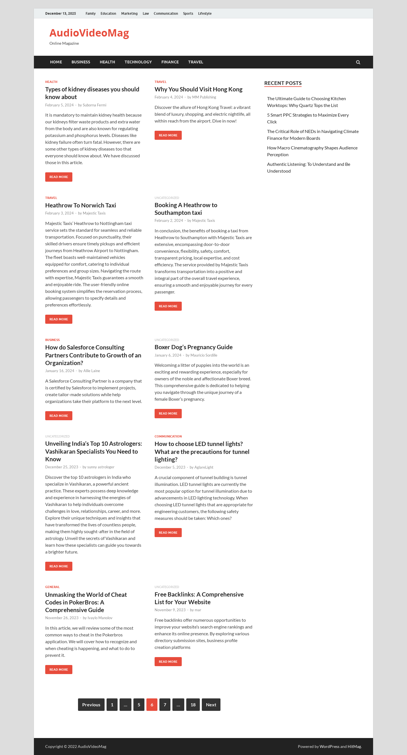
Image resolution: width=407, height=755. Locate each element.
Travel (195, 62)
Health (107, 62)
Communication (166, 13)
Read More (56, 175)
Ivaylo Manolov (100, 617)
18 (193, 704)
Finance (170, 62)
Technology (138, 62)
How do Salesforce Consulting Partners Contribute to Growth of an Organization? (93, 355)
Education (108, 13)
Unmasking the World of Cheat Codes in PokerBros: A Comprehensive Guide (86, 602)
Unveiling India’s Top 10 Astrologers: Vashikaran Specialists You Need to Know (93, 451)
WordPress (329, 746)
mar (198, 610)
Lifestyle (205, 13)
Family (91, 13)
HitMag (354, 746)
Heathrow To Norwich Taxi (80, 205)
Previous (91, 704)
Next (211, 704)
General (52, 587)
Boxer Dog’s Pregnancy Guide (194, 346)
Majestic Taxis (94, 213)
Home (56, 62)
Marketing (129, 13)
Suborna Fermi (94, 105)
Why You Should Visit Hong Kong (199, 89)
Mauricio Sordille (203, 355)
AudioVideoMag (89, 33)
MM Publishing (204, 97)
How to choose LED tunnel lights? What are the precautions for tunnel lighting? (202, 451)
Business (81, 62)
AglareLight (203, 467)
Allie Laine (91, 370)
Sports (188, 13)
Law (146, 13)
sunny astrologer (100, 467)
